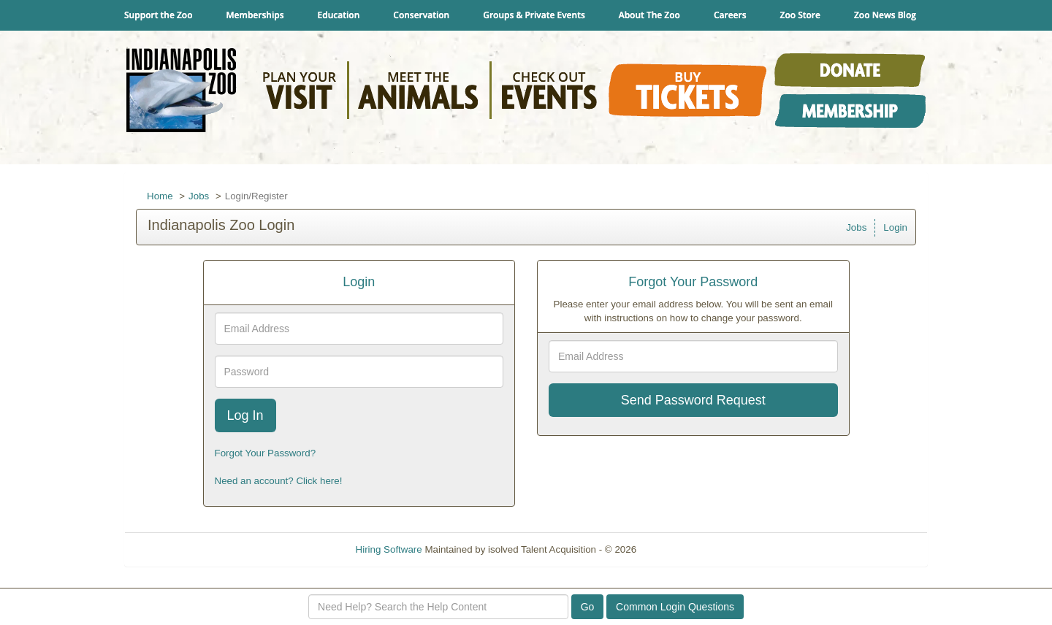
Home (160, 196)
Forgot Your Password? (265, 453)
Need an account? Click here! (279, 480)
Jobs (198, 196)
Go (588, 607)
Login (895, 227)
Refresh (680, 549)
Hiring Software (389, 549)
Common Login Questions (675, 607)
